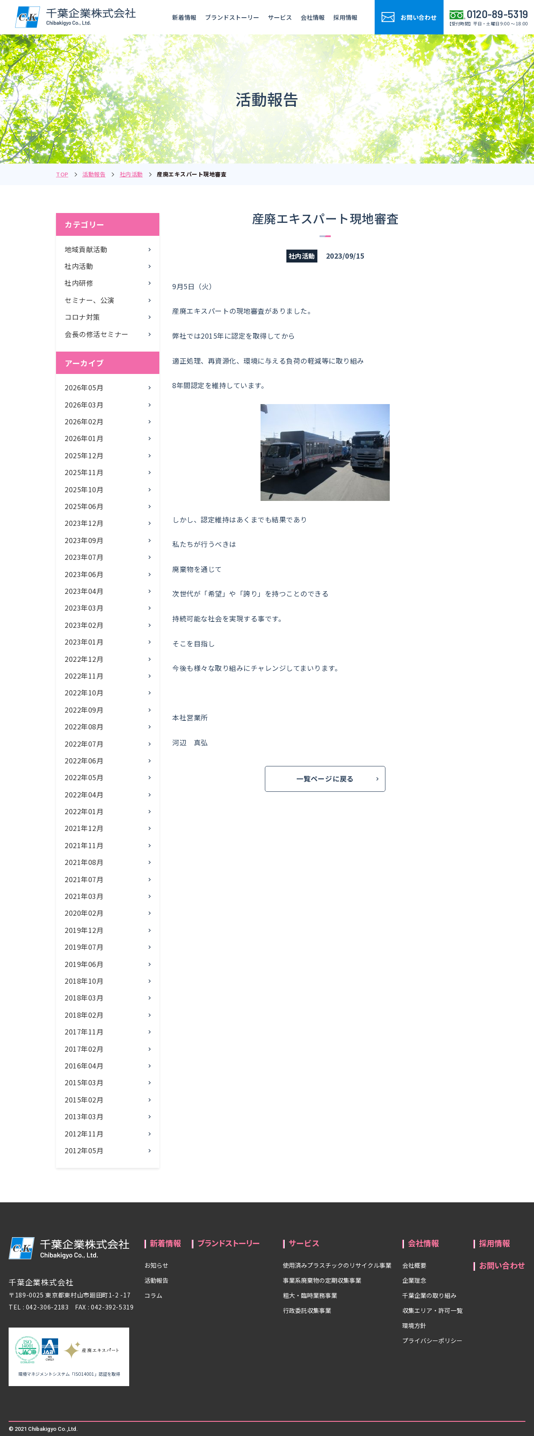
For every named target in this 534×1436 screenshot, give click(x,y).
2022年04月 (84, 794)
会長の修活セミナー (97, 334)
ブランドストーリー (232, 17)
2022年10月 (84, 692)
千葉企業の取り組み (429, 1295)
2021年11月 (84, 845)
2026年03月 (84, 404)
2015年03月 (84, 1082)
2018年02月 (84, 1015)
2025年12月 (84, 455)
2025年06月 (84, 506)
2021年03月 (84, 896)
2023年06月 (84, 574)
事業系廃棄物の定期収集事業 (322, 1280)
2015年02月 (84, 1099)
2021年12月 (84, 828)
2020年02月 (84, 913)
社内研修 (79, 283)
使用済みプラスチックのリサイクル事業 (337, 1265)
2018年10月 (84, 981)
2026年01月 (84, 438)
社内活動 (131, 174)
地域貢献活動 (86, 249)
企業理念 (414, 1280)
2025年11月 (84, 472)
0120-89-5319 (497, 14)
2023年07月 (84, 557)
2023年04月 (84, 591)
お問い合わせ (502, 1265)
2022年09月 (84, 709)
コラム (153, 1295)
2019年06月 (84, 964)
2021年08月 (84, 862)
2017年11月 (84, 1031)
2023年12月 (84, 523)
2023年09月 (84, 540)
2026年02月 (84, 421)
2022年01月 (84, 811)
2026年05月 (84, 387)
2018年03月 (84, 997)
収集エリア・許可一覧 (432, 1310)
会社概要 (414, 1265)
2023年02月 (84, 625)
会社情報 (313, 17)
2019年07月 (84, 947)
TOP (62, 174)
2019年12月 (84, 930)
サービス (280, 17)
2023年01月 (84, 641)
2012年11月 (84, 1133)
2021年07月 (84, 879)
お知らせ (156, 1265)
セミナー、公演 (90, 300)
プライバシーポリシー (432, 1340)
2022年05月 (84, 777)
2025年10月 (84, 489)
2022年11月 (84, 675)
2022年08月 (84, 726)
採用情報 (345, 17)
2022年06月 (84, 760)
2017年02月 (84, 1049)
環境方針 (414, 1325)
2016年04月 (84, 1065)
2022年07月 (84, 743)
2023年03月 (84, 607)
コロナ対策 (82, 317)
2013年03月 (84, 1116)
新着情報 (184, 17)
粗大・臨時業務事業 (310, 1295)
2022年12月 (84, 659)
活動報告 (94, 174)
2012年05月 (84, 1150)
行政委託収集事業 (307, 1310)
